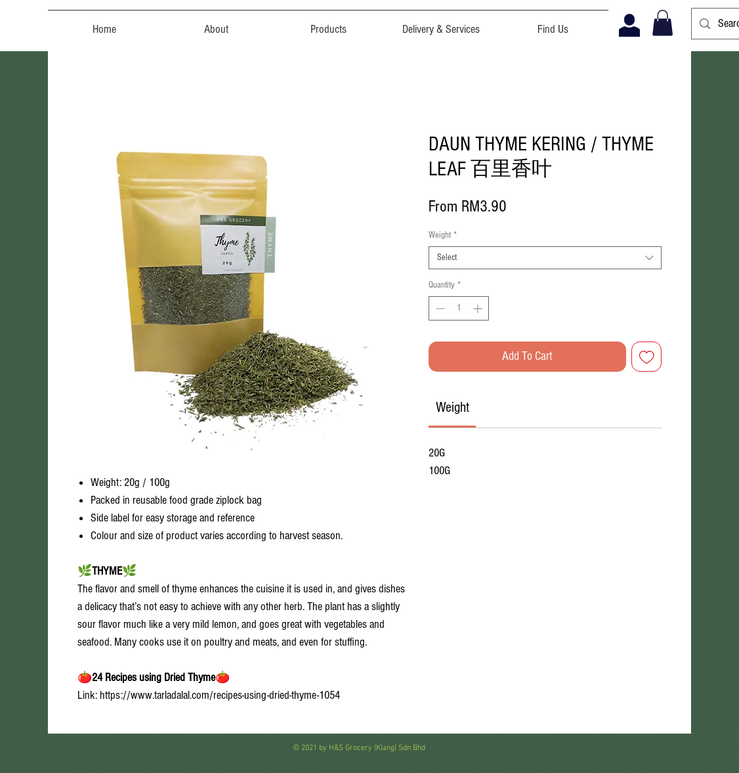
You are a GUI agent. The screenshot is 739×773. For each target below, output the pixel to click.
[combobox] (545, 257)
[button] (662, 22)
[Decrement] (439, 308)
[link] (452, 407)
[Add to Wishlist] (646, 357)
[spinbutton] (459, 308)
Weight (443, 235)
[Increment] (479, 308)
